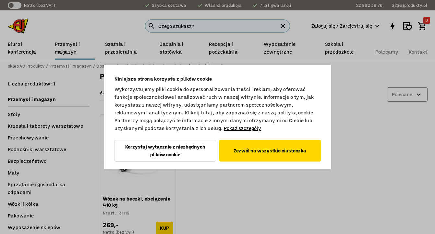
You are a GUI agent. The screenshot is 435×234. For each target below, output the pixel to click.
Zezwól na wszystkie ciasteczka (270, 151)
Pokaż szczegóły (242, 128)
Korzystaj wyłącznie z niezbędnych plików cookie (165, 151)
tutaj (207, 113)
